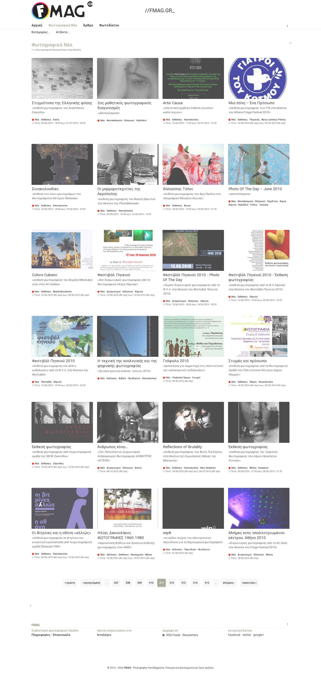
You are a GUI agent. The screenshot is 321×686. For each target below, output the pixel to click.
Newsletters (190, 635)
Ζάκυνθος (58, 463)
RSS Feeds (173, 635)
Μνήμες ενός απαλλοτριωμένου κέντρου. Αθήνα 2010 (256, 535)
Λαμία (283, 201)
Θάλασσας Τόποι (178, 188)
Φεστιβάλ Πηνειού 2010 (53, 360)
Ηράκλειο (263, 468)
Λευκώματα (137, 554)
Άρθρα (88, 25)
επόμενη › (229, 582)
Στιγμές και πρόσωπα (247, 360)
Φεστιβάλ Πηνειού (113, 274)
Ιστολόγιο (104, 634)
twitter (247, 634)
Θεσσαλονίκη (191, 119)
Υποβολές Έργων (181, 377)
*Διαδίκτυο (134, 378)
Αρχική (37, 25)
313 (183, 582)
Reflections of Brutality (182, 446)
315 (207, 582)
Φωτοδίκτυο (109, 25)
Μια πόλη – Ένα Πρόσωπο (251, 103)
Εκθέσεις (46, 119)
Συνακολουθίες (45, 188)
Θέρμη (253, 382)
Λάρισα (232, 204)
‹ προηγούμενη (91, 582)
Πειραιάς (255, 119)
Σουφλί (196, 377)
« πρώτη (70, 582)
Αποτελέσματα (114, 120)
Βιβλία (122, 378)
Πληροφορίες (41, 634)
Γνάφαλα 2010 (176, 360)
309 (139, 582)
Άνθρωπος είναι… (112, 446)
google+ (258, 634)
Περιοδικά (190, 549)
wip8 (167, 532)
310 (151, 582)
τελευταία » (249, 582)
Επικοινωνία (61, 634)
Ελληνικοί (129, 120)
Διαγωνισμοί (114, 291)
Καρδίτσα (272, 201)
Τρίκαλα (263, 204)
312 (172, 582)
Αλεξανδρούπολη (62, 291)
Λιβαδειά (141, 120)
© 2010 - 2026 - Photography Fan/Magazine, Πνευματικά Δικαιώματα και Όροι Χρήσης (160, 667)
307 (116, 582)
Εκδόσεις (112, 378)
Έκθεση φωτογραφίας (51, 446)
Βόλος (138, 468)
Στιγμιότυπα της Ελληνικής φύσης (62, 103)
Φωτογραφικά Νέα (62, 25)
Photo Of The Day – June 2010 (255, 188)
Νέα (37, 119)
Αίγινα (187, 205)
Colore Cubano (44, 274)
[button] (40, 32)
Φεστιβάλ (46, 382)
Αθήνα (253, 468)
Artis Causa (173, 103)
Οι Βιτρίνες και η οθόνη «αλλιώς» (61, 532)
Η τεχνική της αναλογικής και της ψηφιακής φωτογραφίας (127, 363)
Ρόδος (254, 204)
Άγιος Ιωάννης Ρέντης (274, 119)
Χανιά (56, 119)
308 (128, 582)
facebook (234, 634)
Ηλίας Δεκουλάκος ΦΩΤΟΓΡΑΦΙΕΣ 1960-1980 (120, 535)
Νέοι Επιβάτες (208, 468)
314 (195, 582)
